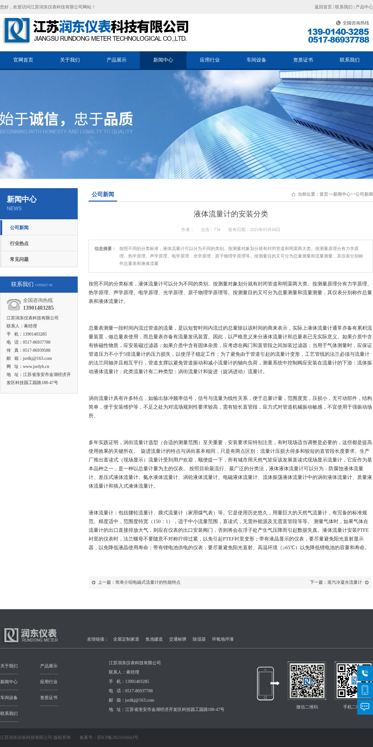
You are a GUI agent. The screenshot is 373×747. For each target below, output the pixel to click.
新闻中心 (163, 60)
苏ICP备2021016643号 (118, 737)
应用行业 (210, 60)
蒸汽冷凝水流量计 (344, 582)
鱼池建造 (154, 639)
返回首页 (323, 7)
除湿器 (199, 639)
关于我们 (70, 60)
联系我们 (343, 7)
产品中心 (364, 7)
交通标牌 (177, 639)
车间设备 (256, 60)
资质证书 (303, 60)
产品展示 (117, 60)
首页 (324, 194)
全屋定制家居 (126, 639)
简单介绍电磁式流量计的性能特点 (148, 582)
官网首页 (23, 60)
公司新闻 (19, 227)
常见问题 (19, 259)
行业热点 (19, 243)
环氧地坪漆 (223, 639)
